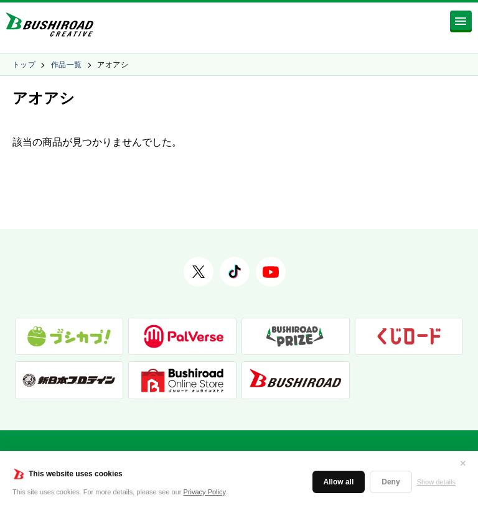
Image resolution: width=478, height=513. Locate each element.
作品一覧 (66, 64)
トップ (23, 64)
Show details (436, 482)
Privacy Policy (205, 492)
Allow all (339, 482)
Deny (391, 482)
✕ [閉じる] (463, 463)
